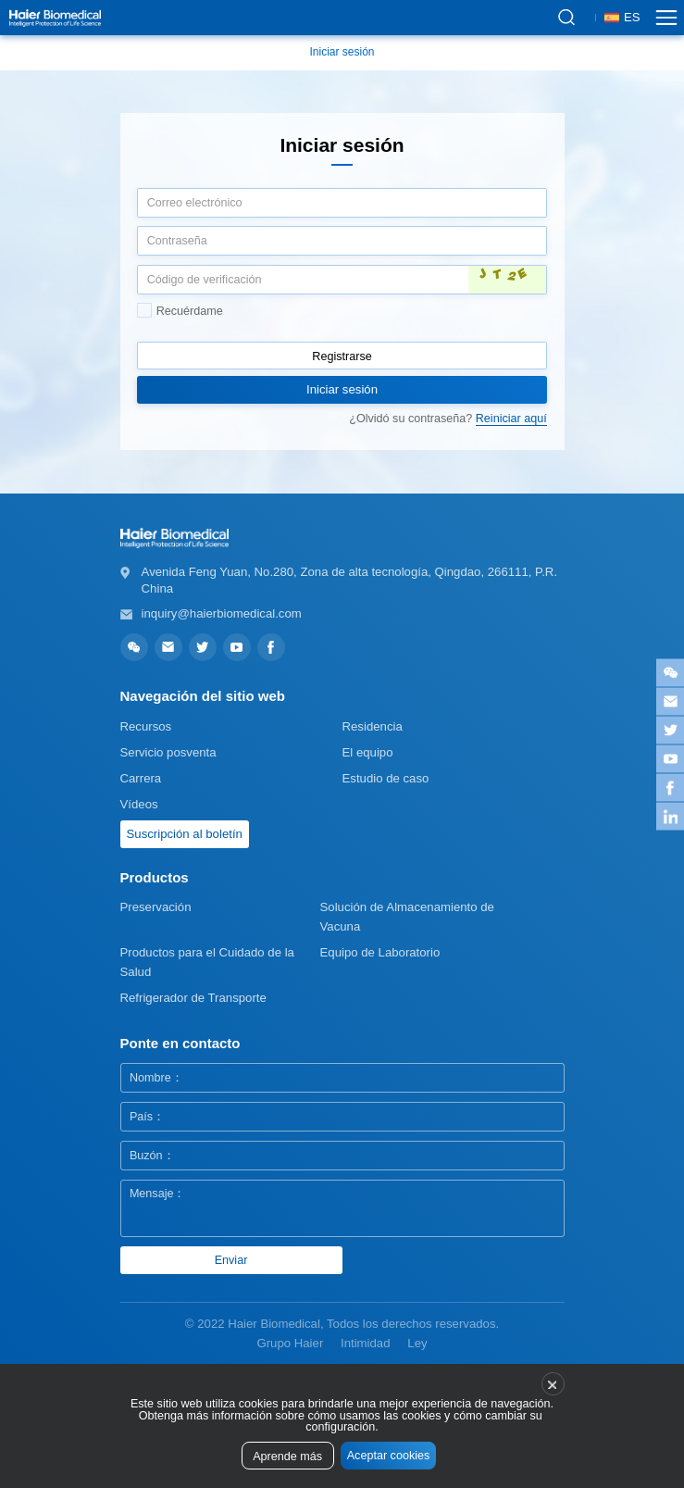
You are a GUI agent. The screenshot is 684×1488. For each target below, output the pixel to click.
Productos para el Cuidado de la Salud (207, 962)
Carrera (141, 778)
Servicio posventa (168, 752)
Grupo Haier (289, 1343)
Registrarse (341, 356)
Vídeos (139, 804)
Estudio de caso (385, 778)
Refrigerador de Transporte (193, 998)
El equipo (367, 752)
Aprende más (287, 1456)
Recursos (146, 726)
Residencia (372, 726)
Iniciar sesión (341, 51)
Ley (417, 1343)
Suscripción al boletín (185, 834)
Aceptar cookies (388, 1455)
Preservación (156, 907)
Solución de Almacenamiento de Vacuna (407, 916)
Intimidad (366, 1343)
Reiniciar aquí (511, 418)
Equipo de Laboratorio (380, 952)
